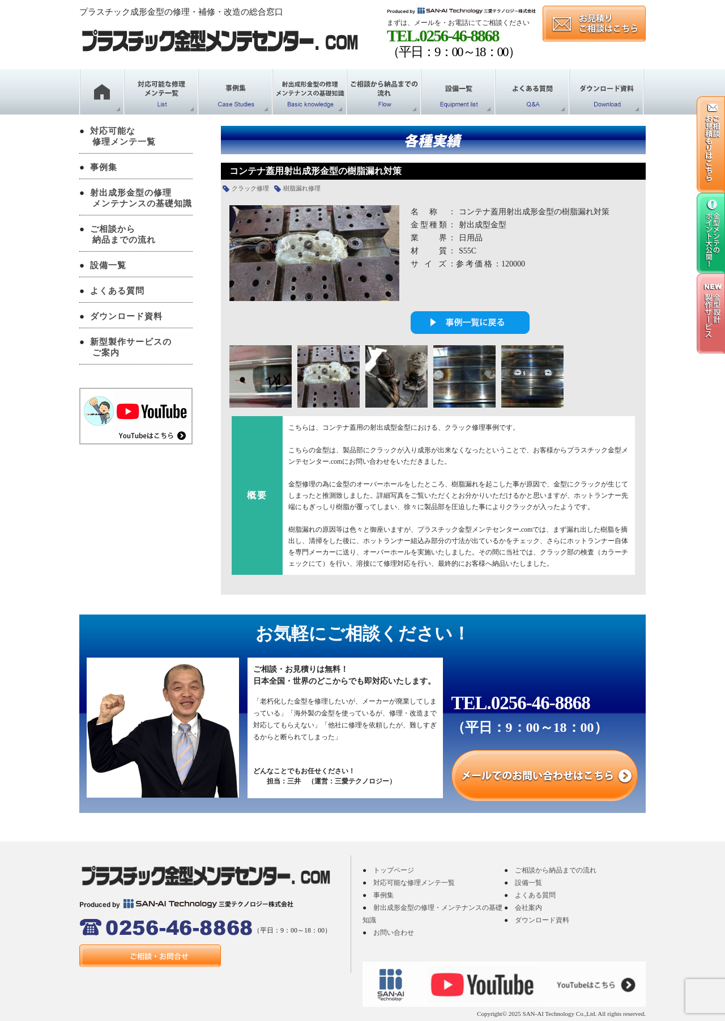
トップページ (393, 870)
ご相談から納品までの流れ (555, 870)
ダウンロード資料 (126, 316)
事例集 (103, 167)
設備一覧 (108, 265)
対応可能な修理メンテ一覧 (414, 883)
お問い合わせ (393, 933)
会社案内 (528, 908)
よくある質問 (117, 290)
